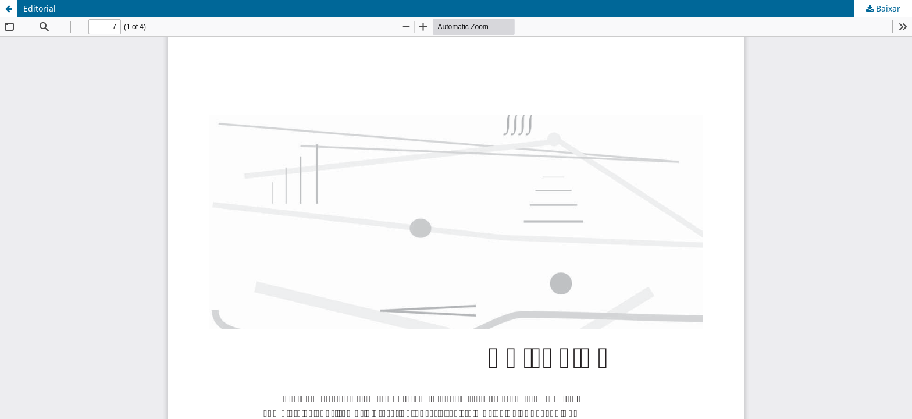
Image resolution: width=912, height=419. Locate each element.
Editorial (39, 8)
